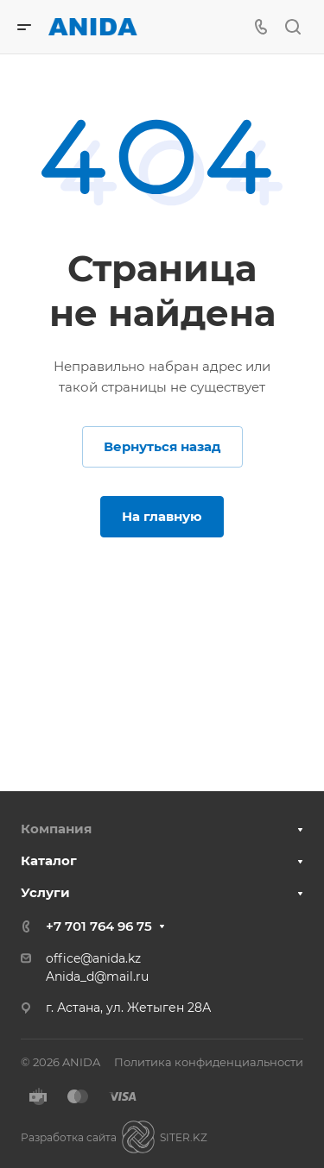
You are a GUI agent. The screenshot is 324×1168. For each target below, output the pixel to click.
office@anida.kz (93, 958)
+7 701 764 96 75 (99, 926)
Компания (56, 828)
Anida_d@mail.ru (97, 976)
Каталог (49, 860)
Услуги (45, 892)
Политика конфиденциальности (208, 1062)
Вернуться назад (162, 446)
